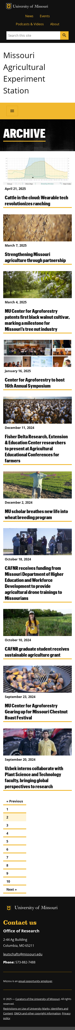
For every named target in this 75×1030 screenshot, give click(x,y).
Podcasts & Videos (30, 24)
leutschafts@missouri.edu (22, 954)
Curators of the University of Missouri (37, 999)
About (54, 24)
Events (45, 16)
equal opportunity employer (35, 981)
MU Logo (8, 6)
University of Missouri (30, 7)
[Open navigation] (12, 111)
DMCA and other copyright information (37, 1013)
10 (8, 881)
